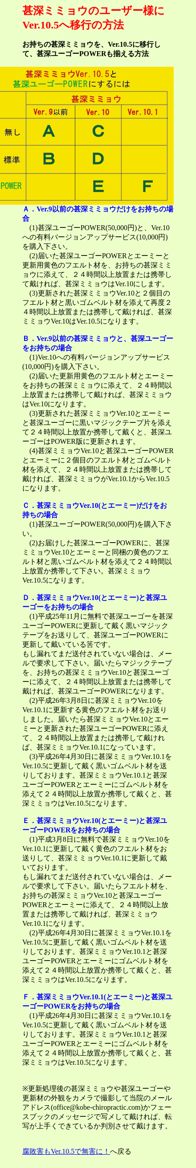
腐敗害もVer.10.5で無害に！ (66, 1151)
